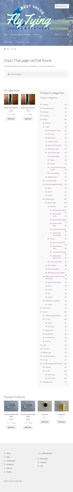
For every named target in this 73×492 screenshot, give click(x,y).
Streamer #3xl (49, 338)
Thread (45, 360)
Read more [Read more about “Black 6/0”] (45, 422)
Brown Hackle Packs (59, 220)
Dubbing (45, 112)
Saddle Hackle (49, 199)
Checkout (43, 462)
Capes (47, 127)
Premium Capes (53, 142)
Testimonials (8, 42)
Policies (9, 472)
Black (49, 188)
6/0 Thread (51, 378)
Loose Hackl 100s (50, 181)
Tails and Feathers (49, 356)
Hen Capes (51, 134)
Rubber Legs (47, 352)
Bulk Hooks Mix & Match (53, 315)
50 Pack (52, 239)
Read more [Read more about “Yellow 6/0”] (61, 422)
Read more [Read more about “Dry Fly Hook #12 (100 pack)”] (28, 427)
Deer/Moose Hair (48, 108)
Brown (52, 160)
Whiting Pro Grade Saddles (56, 273)
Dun (49, 293)
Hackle (45, 119)
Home (8, 49)
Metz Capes (51, 138)
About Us (37, 34)
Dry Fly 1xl (51, 326)
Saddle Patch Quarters (52, 301)
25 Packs (48, 123)
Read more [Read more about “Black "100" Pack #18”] (28, 119)
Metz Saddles (52, 265)
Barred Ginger (54, 156)
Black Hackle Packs (59, 242)
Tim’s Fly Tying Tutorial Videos (20, 34)
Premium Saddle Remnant (53, 184)
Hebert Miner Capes (54, 130)
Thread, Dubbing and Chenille (52, 363)
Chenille (45, 105)
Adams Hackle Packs (59, 210)
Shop (5, 34)
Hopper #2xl (49, 330)
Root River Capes (53, 149)
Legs (44, 345)
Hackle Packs (52, 203)
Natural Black (54, 173)
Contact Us (19, 42)
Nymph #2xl (49, 334)
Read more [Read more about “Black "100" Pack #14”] (11, 119)
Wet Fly (47, 341)
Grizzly (52, 164)
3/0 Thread (51, 375)
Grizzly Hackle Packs (59, 229)
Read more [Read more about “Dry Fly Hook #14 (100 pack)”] (11, 427)
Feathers (46, 116)
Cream (50, 304)
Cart (28, 42)
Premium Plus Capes (54, 145)
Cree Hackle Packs (56, 262)
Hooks (45, 312)
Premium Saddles (53, 269)
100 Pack (53, 206)
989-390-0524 (47, 453)
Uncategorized (47, 382)
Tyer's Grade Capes (54, 153)
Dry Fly (47, 319)
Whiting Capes (52, 177)
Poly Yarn (46, 349)
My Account (44, 459)
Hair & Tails (46, 308)
